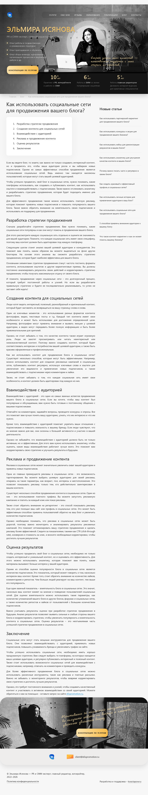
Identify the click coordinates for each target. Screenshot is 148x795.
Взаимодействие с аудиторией (34, 133)
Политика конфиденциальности (23, 781)
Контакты (136, 14)
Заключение (24, 148)
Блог (124, 14)
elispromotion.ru (74, 693)
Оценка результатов (28, 143)
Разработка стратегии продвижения (37, 123)
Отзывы (78, 14)
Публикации (111, 14)
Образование (93, 14)
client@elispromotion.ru (87, 756)
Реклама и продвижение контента (36, 138)
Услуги (52, 14)
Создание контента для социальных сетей (41, 128)
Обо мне (65, 14)
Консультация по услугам (23, 70)
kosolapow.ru (134, 781)
